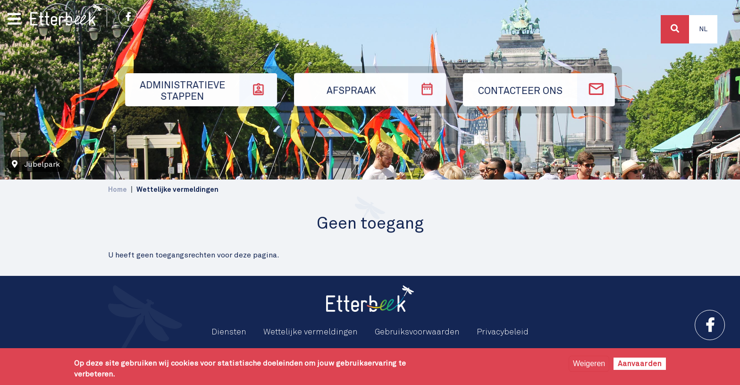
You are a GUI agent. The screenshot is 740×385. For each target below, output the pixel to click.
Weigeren (589, 363)
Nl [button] (703, 29)
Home (117, 189)
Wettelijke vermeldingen (310, 332)
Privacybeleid (503, 332)
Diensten (228, 332)
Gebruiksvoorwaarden (417, 332)
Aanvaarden (640, 364)
